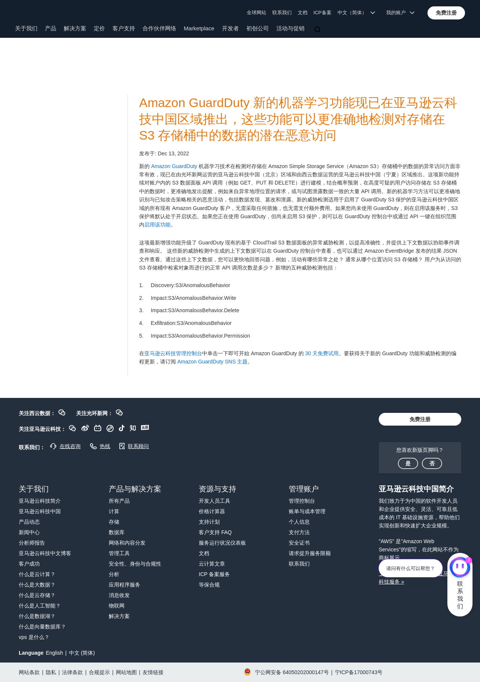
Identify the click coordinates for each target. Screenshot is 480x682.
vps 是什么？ (34, 637)
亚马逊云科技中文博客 (45, 553)
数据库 (116, 532)
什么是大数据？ (37, 585)
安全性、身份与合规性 (135, 564)
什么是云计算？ (37, 574)
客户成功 (29, 564)
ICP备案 (323, 12)
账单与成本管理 (307, 511)
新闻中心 (29, 532)
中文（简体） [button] (356, 12)
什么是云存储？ (37, 595)
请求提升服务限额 (310, 553)
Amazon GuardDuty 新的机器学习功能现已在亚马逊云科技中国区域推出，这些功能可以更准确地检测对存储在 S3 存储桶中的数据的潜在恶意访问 (298, 119)
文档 (303, 12)
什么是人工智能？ (40, 606)
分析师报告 (32, 543)
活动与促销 (290, 28)
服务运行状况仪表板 (222, 543)
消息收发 (119, 595)
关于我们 (26, 28)
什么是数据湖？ (37, 616)
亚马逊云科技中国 (40, 511)
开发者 (230, 28)
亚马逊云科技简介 (40, 501)
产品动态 (29, 522)
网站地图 (126, 672)
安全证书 (299, 543)
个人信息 (299, 522)
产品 (50, 28)
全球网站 (256, 12)
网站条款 (29, 672)
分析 (114, 574)
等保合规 (209, 585)
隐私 (51, 672)
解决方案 (75, 28)
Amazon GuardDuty (174, 166)
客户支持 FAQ (215, 532)
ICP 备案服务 (214, 574)
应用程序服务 (124, 585)
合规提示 (99, 672)
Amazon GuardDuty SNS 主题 (212, 362)
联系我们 (282, 12)
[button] (446, 12)
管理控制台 (302, 501)
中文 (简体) (82, 653)
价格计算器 (212, 511)
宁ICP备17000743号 (359, 672)
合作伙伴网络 (159, 28)
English (54, 653)
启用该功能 (157, 225)
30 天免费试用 (322, 353)
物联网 (116, 606)
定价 (99, 28)
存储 (114, 522)
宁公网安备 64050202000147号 (292, 672)
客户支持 (123, 28)
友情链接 (153, 672)
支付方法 (299, 532)
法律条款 (72, 672)
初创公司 (257, 28)
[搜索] (318, 30)
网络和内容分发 (127, 543)
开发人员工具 (214, 501)
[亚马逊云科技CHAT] (459, 568)
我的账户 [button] (400, 12)
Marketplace (199, 28)
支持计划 (209, 522)
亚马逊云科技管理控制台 (173, 353)
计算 (114, 511)
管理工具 (119, 553)
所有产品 (119, 501)
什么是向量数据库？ (42, 627)
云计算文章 (212, 564)
